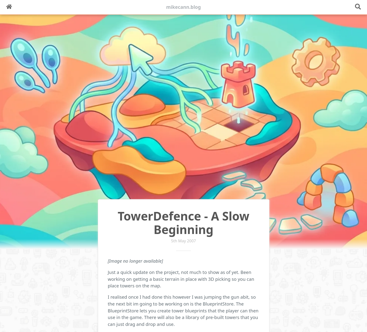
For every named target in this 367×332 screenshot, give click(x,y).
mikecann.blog (183, 7)
